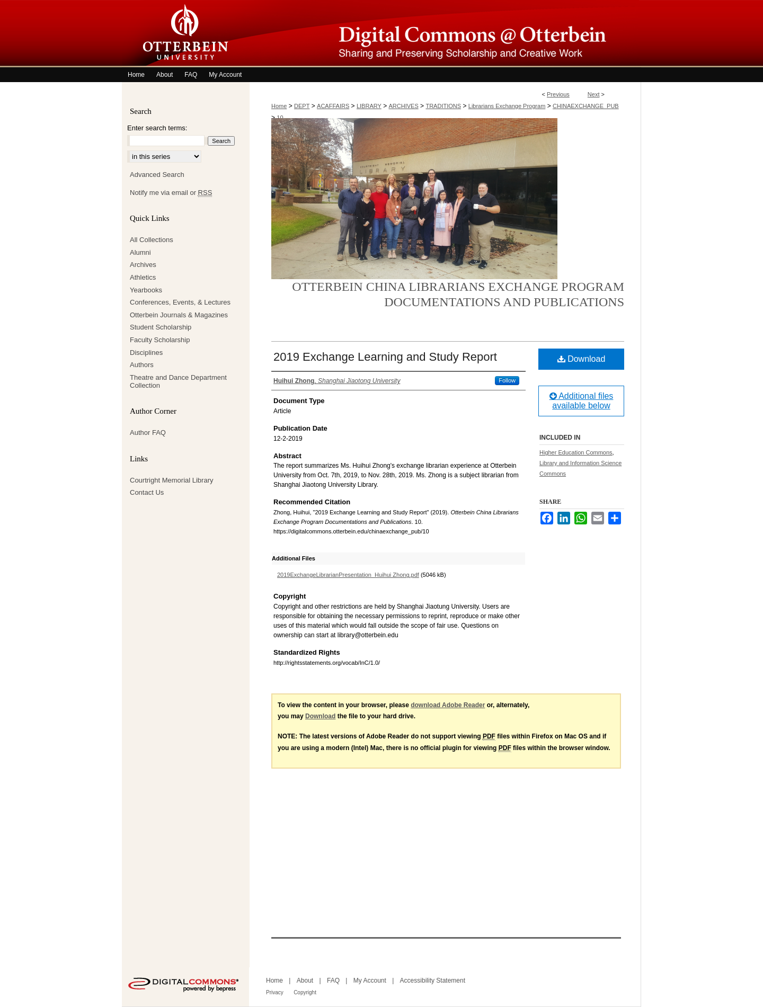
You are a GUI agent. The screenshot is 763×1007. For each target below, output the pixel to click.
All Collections (151, 240)
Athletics (143, 277)
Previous (558, 94)
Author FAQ (148, 432)
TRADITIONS (443, 106)
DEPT (301, 106)
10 (280, 117)
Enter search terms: (157, 128)
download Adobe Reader (448, 705)
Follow (507, 380)
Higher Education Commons (576, 452)
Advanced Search (157, 175)
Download (581, 358)
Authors (142, 365)
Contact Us (147, 492)
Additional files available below (581, 400)
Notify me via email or (171, 193)
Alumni (140, 252)
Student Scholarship (160, 327)
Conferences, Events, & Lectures (180, 302)
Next (594, 94)
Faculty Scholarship (160, 340)
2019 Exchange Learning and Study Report (385, 356)
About (305, 980)
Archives (143, 265)
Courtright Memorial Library (172, 480)
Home (279, 106)
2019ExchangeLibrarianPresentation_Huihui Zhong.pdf (348, 575)
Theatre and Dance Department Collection (178, 381)
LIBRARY (369, 106)
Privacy (274, 992)
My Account (369, 980)
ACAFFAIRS (333, 106)
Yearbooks (146, 290)
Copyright (305, 992)
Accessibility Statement (432, 980)
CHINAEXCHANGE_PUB (586, 106)
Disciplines (146, 353)
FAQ (333, 980)
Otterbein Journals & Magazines (179, 315)
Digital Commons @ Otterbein (445, 33)
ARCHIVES (404, 106)
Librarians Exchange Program (507, 106)
